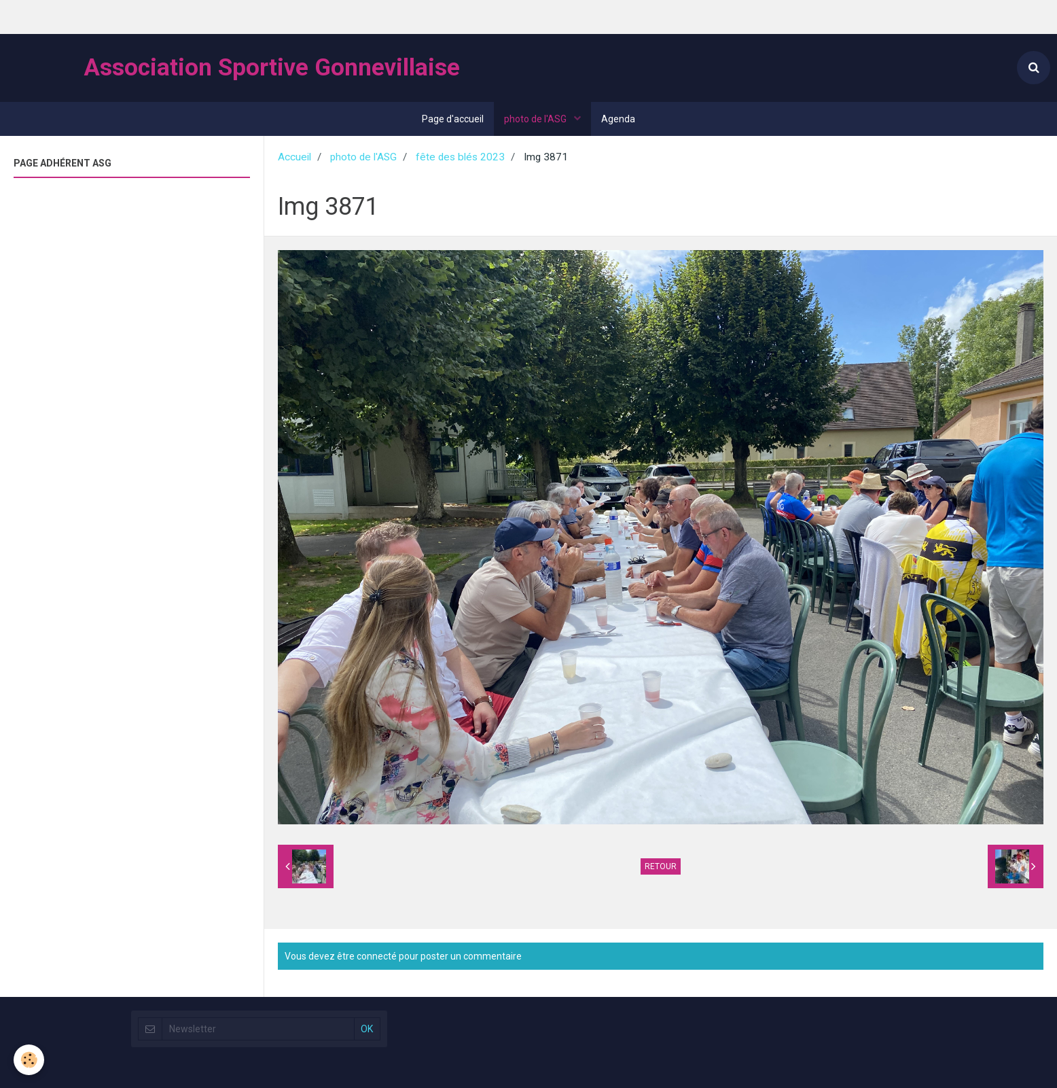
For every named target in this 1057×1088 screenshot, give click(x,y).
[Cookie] (29, 1060)
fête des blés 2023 (460, 157)
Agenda (618, 118)
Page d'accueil (453, 118)
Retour (661, 866)
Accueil (294, 157)
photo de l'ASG (536, 118)
